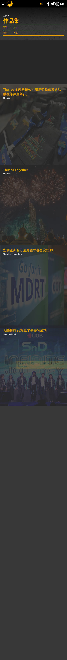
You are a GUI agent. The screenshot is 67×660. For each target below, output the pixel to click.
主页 (5, 16)
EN (41, 3)
